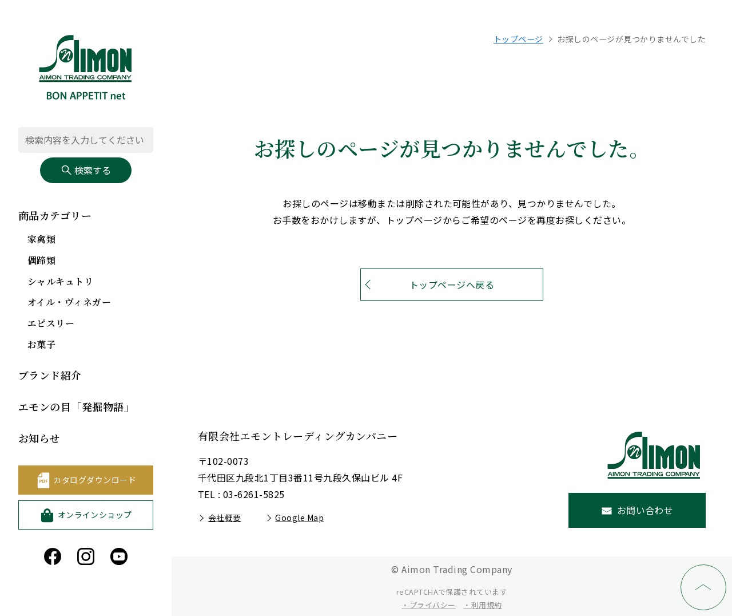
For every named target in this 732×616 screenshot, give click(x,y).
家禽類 (41, 239)
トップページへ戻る (451, 284)
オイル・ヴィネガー (69, 302)
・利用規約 (482, 604)
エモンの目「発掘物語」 (76, 406)
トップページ (518, 39)
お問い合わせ (645, 510)
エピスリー (50, 323)
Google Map (299, 517)
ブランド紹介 (50, 375)
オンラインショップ (95, 514)
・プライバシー (428, 604)
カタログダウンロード (94, 479)
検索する (86, 170)
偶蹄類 (41, 260)
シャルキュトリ (60, 281)
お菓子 (41, 344)
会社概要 (224, 517)
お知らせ (39, 438)
